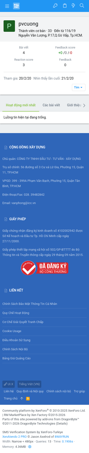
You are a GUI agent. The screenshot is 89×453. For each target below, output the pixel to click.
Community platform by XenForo (43, 410)
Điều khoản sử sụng (16, 340)
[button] (7, 6)
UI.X (8, 384)
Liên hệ (9, 391)
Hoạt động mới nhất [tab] (21, 105)
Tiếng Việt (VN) (29, 384)
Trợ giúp (79, 391)
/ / (65, 53)
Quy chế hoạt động (44, 312)
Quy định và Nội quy (30, 391)
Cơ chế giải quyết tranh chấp (22, 322)
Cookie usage (11, 331)
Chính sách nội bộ (15, 349)
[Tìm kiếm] (82, 5)
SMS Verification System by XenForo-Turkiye (32, 432)
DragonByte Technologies (37, 423)
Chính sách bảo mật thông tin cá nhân (44, 303)
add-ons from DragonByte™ (60, 419)
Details (61, 423)
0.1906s (67, 441)
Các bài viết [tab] (51, 105)
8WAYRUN (62, 436)
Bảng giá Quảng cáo (16, 358)
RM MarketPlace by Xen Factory (34, 415)
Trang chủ (10, 398)
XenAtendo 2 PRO (14, 436)
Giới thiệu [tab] (74, 105)
